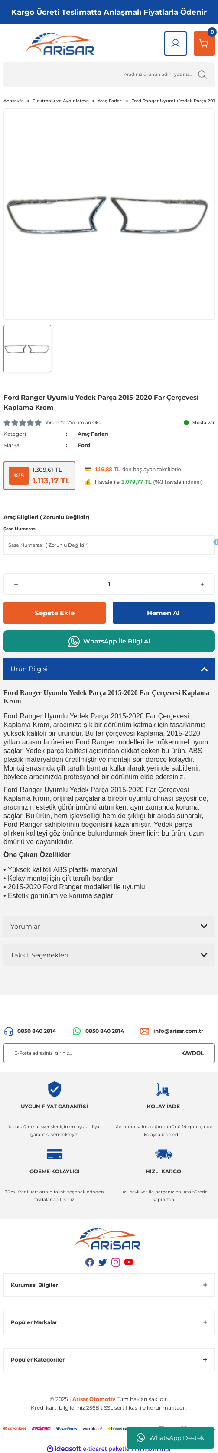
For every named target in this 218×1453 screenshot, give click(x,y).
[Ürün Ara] (109, 74)
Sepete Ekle (55, 613)
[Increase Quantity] (202, 584)
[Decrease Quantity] (16, 584)
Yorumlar (25, 926)
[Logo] (61, 43)
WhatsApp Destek (170, 1438)
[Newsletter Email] (109, 1053)
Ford (84, 445)
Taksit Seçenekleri (39, 955)
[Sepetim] (204, 43)
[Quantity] (109, 584)
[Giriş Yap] (175, 43)
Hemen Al (163, 613)
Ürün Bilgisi (29, 669)
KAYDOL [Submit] (192, 1053)
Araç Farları (93, 434)
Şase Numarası (19, 529)
